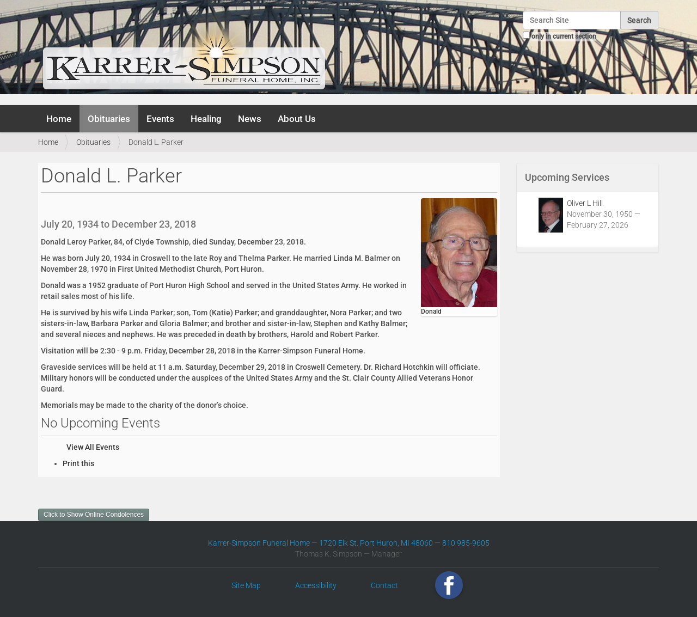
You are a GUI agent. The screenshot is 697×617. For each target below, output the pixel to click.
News (249, 118)
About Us (297, 118)
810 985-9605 (466, 543)
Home (58, 118)
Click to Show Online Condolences (94, 514)
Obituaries (109, 118)
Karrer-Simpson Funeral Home (259, 543)
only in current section (563, 36)
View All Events (92, 447)
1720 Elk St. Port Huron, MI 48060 (376, 543)
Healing (206, 118)
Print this (78, 463)
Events (160, 118)
